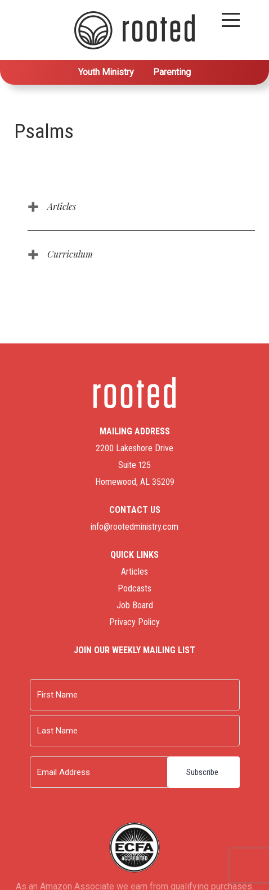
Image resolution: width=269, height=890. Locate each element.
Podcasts (134, 588)
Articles (61, 206)
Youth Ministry (106, 72)
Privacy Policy (134, 622)
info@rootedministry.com (134, 526)
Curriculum (70, 254)
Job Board (134, 605)
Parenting (172, 72)
